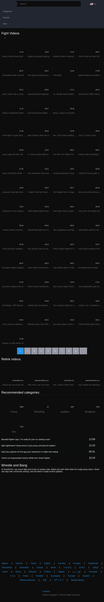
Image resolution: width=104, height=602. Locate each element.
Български (55, 576)
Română (39, 576)
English (47, 563)
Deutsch (19, 563)
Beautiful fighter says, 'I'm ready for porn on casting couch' (25, 439)
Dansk (18, 572)
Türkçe (33, 563)
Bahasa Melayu (77, 580)
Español (86, 576)
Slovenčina (24, 567)
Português (93, 572)
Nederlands (93, 563)
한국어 (82, 567)
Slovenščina (6, 567)
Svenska (61, 563)
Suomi (5, 572)
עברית (12, 576)
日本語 (95, 567)
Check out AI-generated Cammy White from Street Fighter (25, 458)
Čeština (47, 572)
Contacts (46, 591)
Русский (71, 576)
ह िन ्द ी (58, 580)
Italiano (5, 563)
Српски (40, 567)
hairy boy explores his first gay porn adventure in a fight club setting (29, 452)
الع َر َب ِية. (76, 572)
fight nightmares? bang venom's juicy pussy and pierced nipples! (28, 446)
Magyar (61, 572)
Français (77, 563)
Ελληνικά (32, 572)
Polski (25, 576)
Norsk (53, 567)
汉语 (45, 580)
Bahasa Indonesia (27, 580)
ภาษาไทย (67, 567)
